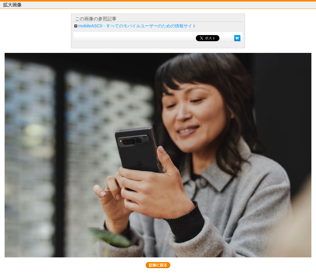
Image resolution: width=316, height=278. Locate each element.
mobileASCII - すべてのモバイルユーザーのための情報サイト (137, 25)
